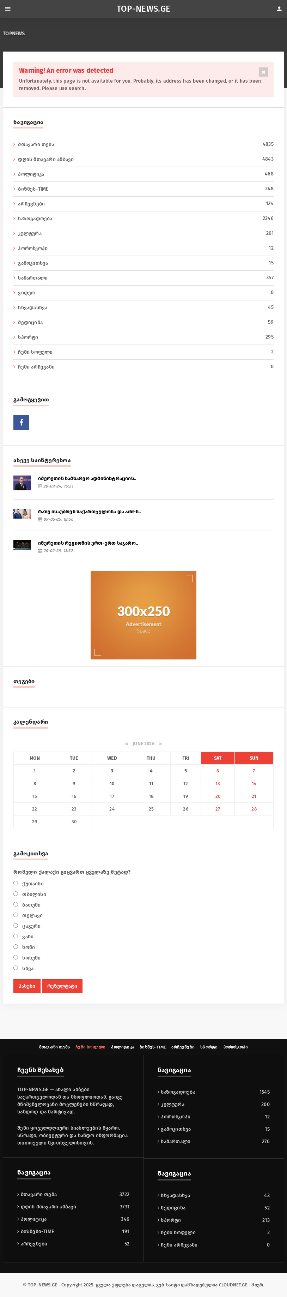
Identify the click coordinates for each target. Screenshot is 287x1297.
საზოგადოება (143, 218)
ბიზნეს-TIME (143, 189)
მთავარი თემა (143, 144)
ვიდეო (143, 293)
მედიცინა (143, 322)
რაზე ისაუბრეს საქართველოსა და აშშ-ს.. (89, 512)
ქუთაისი (32, 884)
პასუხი (27, 986)
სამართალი (143, 278)
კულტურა (143, 233)
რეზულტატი (62, 986)
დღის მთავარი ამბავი (143, 159)
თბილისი (33, 894)
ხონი (28, 947)
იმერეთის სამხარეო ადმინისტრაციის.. (87, 479)
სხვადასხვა (143, 307)
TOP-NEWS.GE (144, 9)
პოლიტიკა (143, 174)
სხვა (27, 969)
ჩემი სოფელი (143, 352)
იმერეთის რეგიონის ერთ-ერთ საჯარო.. (88, 543)
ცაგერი (31, 926)
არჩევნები (143, 204)
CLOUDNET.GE (233, 1284)
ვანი (27, 937)
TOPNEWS (14, 34)
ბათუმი (31, 905)
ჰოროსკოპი (143, 248)
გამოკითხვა (143, 263)
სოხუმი (31, 958)
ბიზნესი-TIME (176, 1129)
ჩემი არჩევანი (143, 367)
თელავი (32, 916)
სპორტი (143, 337)
